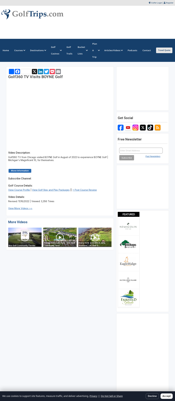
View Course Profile (19, 189)
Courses (19, 50)
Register (169, 3)
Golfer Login (156, 3)
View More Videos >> (20, 208)
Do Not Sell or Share (112, 396)
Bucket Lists (82, 50)
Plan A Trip (95, 50)
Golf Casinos (56, 50)
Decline (152, 396)
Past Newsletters (153, 156)
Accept (166, 396)
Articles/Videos (113, 50)
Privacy (93, 396)
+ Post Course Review (85, 189)
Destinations (38, 50)
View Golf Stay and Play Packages (51, 189)
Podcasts (132, 50)
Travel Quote (164, 50)
